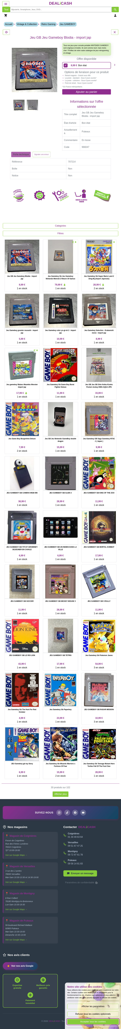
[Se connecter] (115, 15)
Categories (60, 226)
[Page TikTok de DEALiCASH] (67, 813)
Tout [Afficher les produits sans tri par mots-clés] (6, 9)
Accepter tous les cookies (93, 1021)
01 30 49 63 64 (75, 837)
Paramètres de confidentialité (81, 882)
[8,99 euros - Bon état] (86, 65)
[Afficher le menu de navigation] (5, 4)
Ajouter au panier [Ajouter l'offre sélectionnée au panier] (86, 91)
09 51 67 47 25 (75, 846)
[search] (61, 9)
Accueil (8, 24)
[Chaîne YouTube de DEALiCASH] (83, 813)
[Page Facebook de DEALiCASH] (75, 813)
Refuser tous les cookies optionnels (93, 1014)
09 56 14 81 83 (75, 863)
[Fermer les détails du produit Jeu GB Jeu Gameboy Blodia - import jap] (6, 32)
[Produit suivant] (114, 65)
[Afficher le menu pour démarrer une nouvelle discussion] (80, 873)
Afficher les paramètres (92, 1006)
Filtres (60, 233)
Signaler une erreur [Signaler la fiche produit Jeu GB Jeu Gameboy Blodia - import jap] (41, 154)
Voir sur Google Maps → (16, 855)
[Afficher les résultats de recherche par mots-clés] (115, 9)
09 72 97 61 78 (75, 855)
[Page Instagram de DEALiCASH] (59, 813)
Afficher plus (60, 794)
